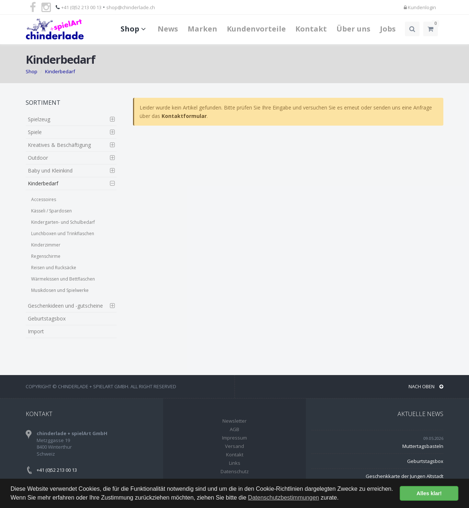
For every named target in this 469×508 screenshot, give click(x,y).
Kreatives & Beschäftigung (59, 144)
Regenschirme (45, 256)
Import (36, 331)
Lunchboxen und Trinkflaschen (62, 233)
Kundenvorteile (256, 29)
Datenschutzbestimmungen (283, 497)
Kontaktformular (184, 115)
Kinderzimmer (45, 245)
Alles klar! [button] (429, 493)
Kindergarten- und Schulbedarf (63, 222)
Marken (202, 29)
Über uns (353, 29)
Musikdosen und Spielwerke (60, 290)
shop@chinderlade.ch (130, 7)
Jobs (388, 29)
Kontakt (311, 29)
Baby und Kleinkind (50, 170)
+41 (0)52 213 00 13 (81, 7)
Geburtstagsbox (47, 318)
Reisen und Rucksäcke (53, 267)
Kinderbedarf (60, 71)
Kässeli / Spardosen (51, 211)
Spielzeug (39, 119)
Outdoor (38, 157)
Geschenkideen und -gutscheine (65, 305)
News (168, 29)
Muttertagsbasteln (422, 446)
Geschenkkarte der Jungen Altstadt (404, 476)
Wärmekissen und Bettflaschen (63, 279)
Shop (134, 29)
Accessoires (43, 199)
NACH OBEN (426, 386)
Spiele (35, 132)
